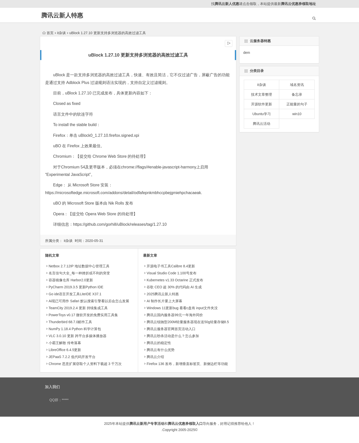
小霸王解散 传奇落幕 (65, 343)
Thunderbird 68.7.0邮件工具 (70, 322)
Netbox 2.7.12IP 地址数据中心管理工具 (79, 266)
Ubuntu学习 (261, 114)
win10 (296, 114)
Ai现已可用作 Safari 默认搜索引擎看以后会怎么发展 (89, 301)
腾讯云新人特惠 (62, 15)
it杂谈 (61, 33)
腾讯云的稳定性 (159, 343)
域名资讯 (297, 85)
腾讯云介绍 (155, 357)
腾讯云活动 (261, 124)
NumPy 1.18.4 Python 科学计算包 (75, 329)
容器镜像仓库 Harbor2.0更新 (71, 280)
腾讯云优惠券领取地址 (298, 4)
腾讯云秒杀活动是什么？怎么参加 (173, 336)
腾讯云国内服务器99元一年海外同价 (175, 315)
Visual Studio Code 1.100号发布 (171, 273)
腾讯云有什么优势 (161, 350)
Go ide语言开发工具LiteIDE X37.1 (75, 294)
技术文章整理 (261, 94)
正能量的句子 (296, 104)
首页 (48, 33)
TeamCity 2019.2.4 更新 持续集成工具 (78, 308)
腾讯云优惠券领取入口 (185, 424)
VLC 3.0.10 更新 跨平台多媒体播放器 (77, 336)
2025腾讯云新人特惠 (163, 294)
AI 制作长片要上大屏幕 (164, 301)
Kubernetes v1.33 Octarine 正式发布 (175, 280)
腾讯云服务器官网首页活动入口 (171, 329)
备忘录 (297, 94)
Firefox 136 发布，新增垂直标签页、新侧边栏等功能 (187, 364)
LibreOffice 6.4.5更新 (65, 350)
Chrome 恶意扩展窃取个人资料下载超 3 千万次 (85, 364)
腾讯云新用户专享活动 (146, 424)
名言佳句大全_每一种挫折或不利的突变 (79, 273)
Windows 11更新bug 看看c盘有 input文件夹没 (182, 308)
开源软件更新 (261, 104)
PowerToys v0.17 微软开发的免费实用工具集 (83, 315)
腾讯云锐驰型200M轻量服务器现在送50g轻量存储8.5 (188, 322)
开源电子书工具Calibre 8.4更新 (171, 266)
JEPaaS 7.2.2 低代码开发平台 (72, 357)
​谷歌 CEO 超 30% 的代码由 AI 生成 (174, 287)
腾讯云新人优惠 (227, 4)
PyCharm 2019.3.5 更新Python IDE (76, 287)
